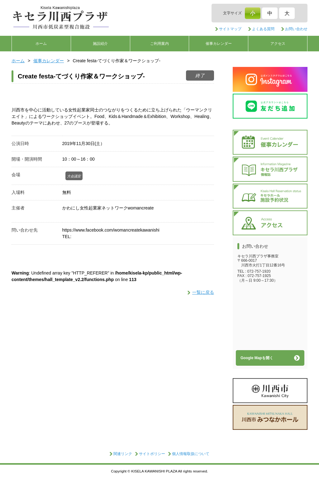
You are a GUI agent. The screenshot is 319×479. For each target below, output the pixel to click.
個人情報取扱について (190, 454)
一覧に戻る (203, 292)
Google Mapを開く (256, 358)
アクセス (277, 43)
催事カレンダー (219, 43)
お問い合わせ (296, 29)
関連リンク (122, 454)
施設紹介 (100, 43)
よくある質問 (263, 29)
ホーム (41, 43)
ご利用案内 (159, 43)
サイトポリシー (152, 454)
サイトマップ (230, 29)
